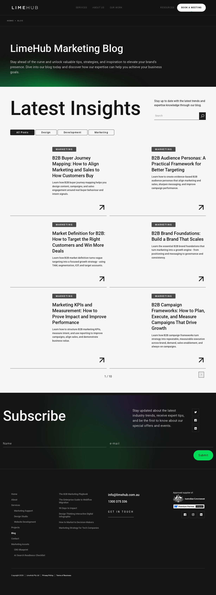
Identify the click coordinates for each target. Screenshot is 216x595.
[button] (81, 8)
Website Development (25, 522)
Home (10, 21)
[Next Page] (201, 375)
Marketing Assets (20, 544)
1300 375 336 (117, 501)
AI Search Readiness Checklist (29, 555)
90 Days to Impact (68, 508)
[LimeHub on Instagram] (193, 514)
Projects (15, 527)
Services (15, 505)
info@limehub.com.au (123, 495)
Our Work (116, 7)
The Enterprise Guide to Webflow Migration (75, 501)
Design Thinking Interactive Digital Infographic (76, 515)
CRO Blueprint (21, 549)
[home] (25, 8)
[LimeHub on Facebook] (185, 514)
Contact (15, 538)
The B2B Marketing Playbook (73, 494)
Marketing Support (23, 510)
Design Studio (21, 516)
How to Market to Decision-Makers (76, 522)
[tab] (22, 132)
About (14, 499)
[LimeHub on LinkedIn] (201, 514)
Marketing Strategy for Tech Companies (79, 528)
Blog (13, 533)
